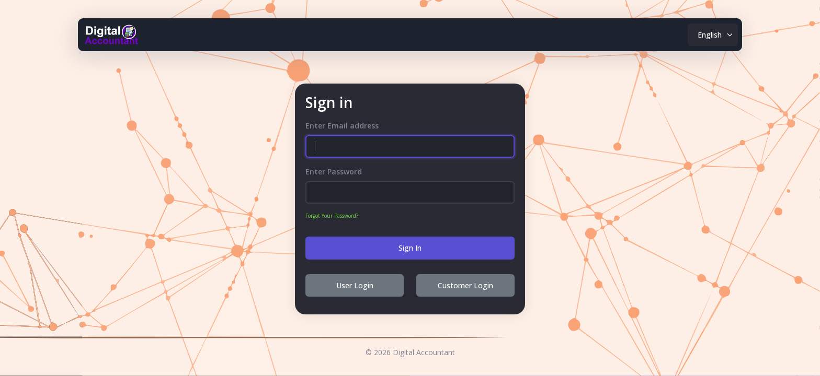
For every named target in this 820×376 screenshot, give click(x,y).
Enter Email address (342, 126)
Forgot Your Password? (331, 215)
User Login (354, 285)
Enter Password (333, 172)
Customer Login (465, 285)
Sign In (410, 248)
